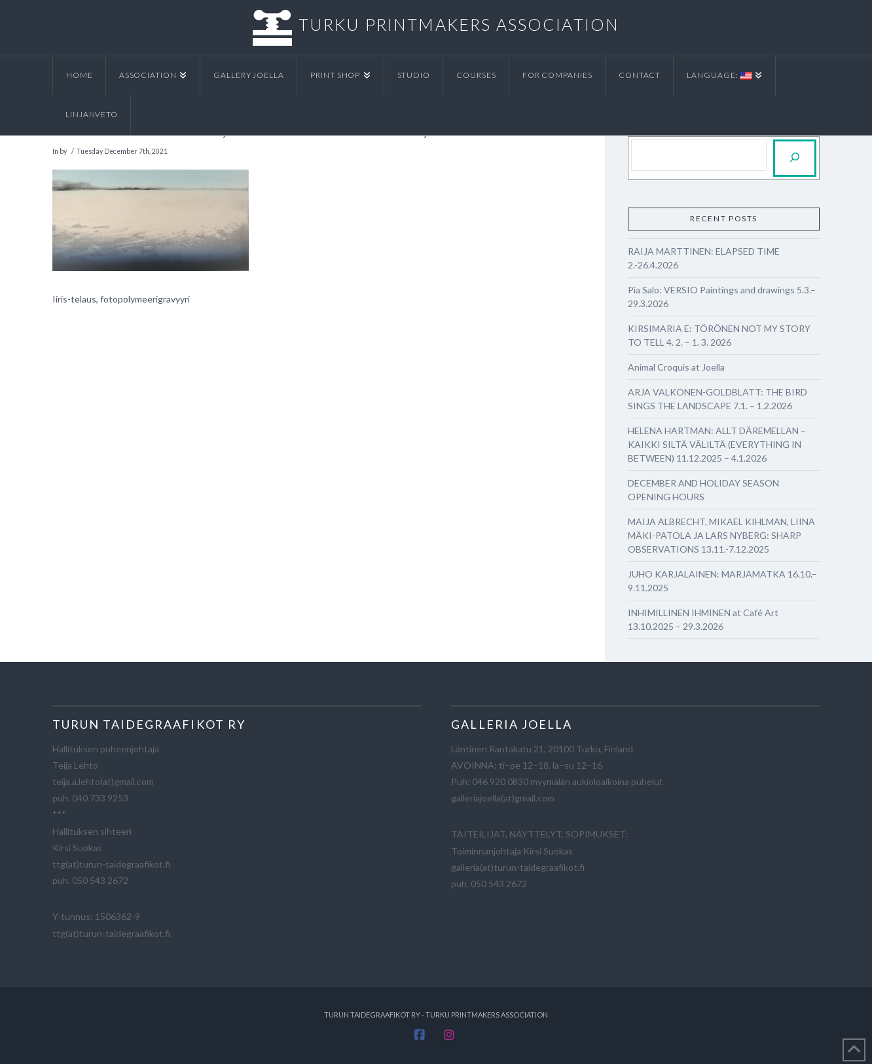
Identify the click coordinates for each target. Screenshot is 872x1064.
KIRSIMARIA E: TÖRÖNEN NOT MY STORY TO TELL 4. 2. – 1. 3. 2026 (719, 335)
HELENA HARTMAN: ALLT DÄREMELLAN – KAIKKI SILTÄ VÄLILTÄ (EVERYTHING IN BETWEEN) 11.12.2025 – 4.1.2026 (717, 444)
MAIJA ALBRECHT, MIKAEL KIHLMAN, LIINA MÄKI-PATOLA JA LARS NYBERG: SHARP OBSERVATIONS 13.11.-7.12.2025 (721, 535)
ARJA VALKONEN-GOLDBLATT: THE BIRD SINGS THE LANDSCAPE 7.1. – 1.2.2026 (717, 398)
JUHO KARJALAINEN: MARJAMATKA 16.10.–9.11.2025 (722, 580)
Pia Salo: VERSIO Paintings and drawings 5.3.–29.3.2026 (722, 296)
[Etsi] (794, 158)
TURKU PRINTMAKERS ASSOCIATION (459, 24)
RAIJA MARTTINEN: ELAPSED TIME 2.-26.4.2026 (704, 258)
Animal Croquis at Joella (676, 367)
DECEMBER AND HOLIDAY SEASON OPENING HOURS (703, 489)
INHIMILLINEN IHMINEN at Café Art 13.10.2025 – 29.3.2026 (703, 619)
